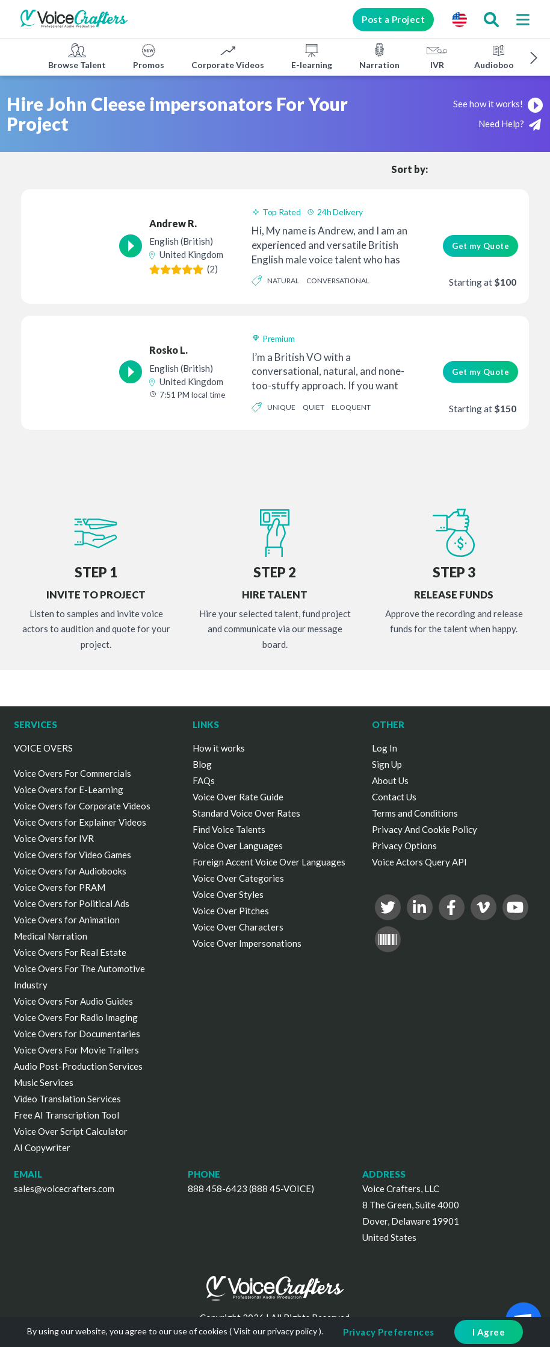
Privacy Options (404, 845)
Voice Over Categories (238, 878)
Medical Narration (50, 936)
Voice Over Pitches (231, 910)
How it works (219, 748)
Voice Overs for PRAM (59, 887)
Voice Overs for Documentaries (77, 1033)
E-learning (311, 56)
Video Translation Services (67, 1098)
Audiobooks (498, 56)
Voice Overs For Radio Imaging (76, 1017)
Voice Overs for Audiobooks (70, 870)
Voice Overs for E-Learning (68, 789)
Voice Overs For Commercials (72, 773)
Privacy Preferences (388, 1332)
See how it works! (498, 103)
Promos (148, 56)
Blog (202, 764)
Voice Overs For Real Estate (70, 952)
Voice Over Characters (238, 927)
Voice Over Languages (238, 845)
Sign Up (387, 764)
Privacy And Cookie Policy (424, 829)
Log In (384, 748)
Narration (379, 56)
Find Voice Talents (229, 829)
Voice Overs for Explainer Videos (80, 822)
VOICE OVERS (43, 748)
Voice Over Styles (228, 894)
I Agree (488, 1332)
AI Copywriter (42, 1147)
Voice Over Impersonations (247, 943)
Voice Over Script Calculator (71, 1131)
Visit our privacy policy (275, 1331)
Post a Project (392, 19)
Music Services (43, 1082)
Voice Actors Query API (419, 861)
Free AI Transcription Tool (66, 1115)
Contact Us (394, 796)
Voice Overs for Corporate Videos (82, 805)
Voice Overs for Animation (67, 919)
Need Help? (509, 124)
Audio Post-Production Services (78, 1066)
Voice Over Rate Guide (238, 796)
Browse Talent (77, 56)
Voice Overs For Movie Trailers (76, 1049)
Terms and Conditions (415, 813)
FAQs (204, 780)
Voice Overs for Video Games (72, 854)
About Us (390, 780)
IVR (437, 56)
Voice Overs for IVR (54, 838)
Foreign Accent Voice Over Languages (269, 861)
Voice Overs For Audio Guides (73, 1001)
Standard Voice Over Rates (246, 813)
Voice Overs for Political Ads (71, 903)
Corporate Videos (227, 56)
